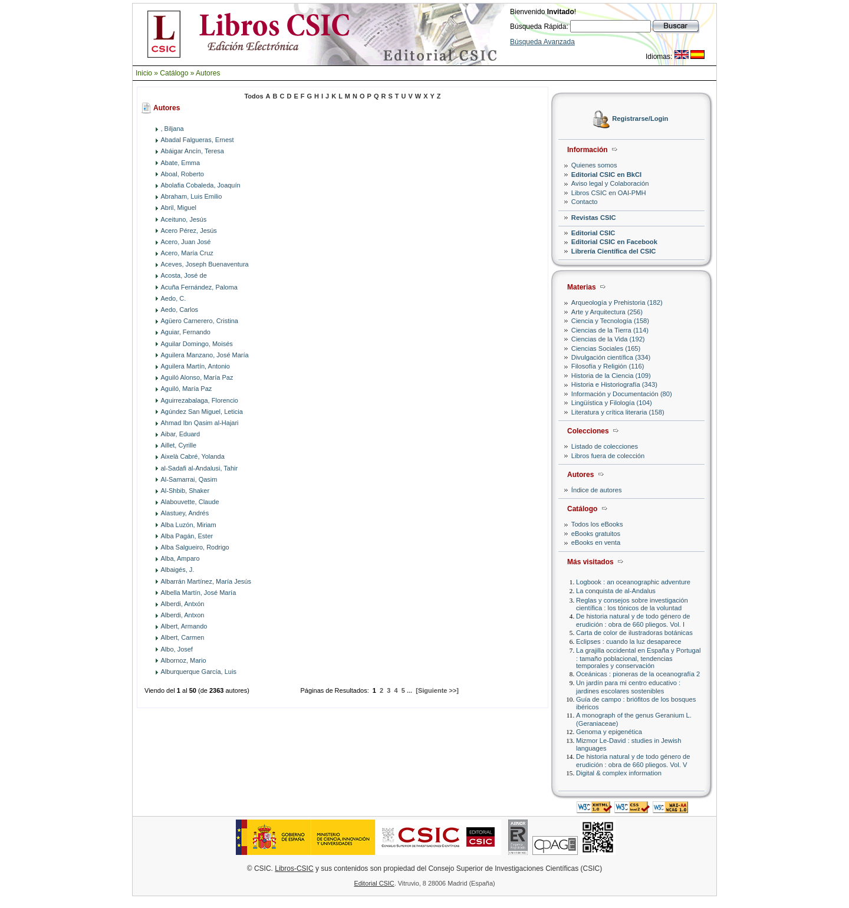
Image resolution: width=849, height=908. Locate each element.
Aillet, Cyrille (179, 445)
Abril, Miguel (179, 207)
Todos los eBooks (597, 524)
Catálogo (174, 73)
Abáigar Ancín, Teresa (192, 150)
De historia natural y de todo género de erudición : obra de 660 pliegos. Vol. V (633, 760)
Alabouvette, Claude (190, 501)
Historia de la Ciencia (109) (611, 375)
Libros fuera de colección (607, 455)
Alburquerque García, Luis (198, 671)
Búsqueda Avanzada (542, 42)
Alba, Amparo (180, 558)
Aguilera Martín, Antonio (195, 366)
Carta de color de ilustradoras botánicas (634, 632)
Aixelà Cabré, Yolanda (193, 456)
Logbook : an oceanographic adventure (633, 581)
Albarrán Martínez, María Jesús (206, 581)
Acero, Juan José (186, 241)
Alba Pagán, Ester (187, 535)
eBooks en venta (595, 542)
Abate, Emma (180, 162)
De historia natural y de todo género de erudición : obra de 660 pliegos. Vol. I (633, 620)
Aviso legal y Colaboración (610, 183)
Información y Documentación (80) (621, 393)
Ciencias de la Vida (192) (608, 339)
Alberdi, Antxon (183, 615)
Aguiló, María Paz (186, 388)
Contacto (584, 201)
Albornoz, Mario (183, 660)
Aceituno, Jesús (184, 219)
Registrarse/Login (640, 119)
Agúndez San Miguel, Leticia (202, 411)
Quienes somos (594, 165)
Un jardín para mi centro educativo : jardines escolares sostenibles (628, 686)
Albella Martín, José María (198, 592)
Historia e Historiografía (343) (614, 384)
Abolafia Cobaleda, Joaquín (201, 185)
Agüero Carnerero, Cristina (199, 320)
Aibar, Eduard (180, 433)
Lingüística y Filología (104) (611, 402)
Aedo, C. (173, 298)
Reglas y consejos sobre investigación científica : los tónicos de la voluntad (632, 604)
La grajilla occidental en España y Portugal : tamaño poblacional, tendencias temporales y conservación (638, 658)
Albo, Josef (177, 649)
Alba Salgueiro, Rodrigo (195, 547)
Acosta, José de (184, 275)
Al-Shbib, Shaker (185, 490)
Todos (253, 96)
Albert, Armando (184, 626)
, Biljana (172, 128)
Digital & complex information (619, 773)
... (409, 690)
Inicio (144, 73)
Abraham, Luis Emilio (191, 196)
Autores (208, 73)
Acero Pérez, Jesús (189, 230)
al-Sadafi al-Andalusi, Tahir (199, 468)
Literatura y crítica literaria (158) (617, 412)
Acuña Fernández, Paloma (199, 287)
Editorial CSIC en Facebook (614, 241)
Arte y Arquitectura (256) (607, 311)
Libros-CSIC (294, 868)
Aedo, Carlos (180, 309)
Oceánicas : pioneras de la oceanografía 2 (638, 673)
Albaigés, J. (178, 569)
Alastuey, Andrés (185, 512)
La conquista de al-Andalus (616, 590)
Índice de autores (596, 490)
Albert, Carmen (183, 637)
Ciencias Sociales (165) (606, 348)
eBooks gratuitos (595, 533)
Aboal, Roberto (182, 173)
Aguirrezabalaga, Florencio (199, 400)
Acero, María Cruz (187, 252)
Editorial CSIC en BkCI (606, 174)
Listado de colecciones (604, 446)
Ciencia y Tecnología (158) (610, 320)
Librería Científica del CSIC (613, 251)
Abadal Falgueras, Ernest (197, 139)
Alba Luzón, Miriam (188, 524)
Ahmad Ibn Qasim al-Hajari (200, 422)
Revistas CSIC (593, 217)
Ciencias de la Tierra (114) (610, 330)
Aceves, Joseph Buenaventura (205, 264)
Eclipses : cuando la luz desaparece (629, 641)
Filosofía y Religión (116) (607, 366)
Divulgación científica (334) (610, 357)
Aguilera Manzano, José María (205, 354)
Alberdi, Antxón (183, 603)
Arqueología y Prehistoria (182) (617, 302)
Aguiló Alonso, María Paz (197, 377)
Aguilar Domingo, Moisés (197, 343)
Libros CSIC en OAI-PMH (608, 192)
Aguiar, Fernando (185, 331)
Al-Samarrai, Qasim (189, 479)
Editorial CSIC (593, 232)
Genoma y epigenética (609, 731)
